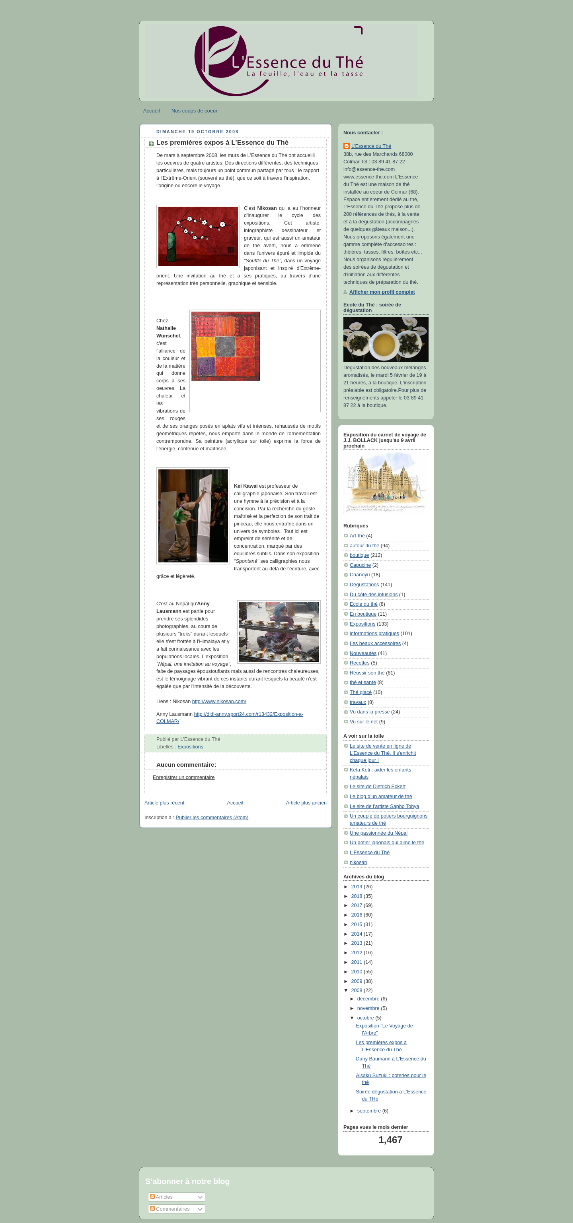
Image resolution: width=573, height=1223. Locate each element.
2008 (357, 990)
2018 (357, 896)
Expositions (190, 747)
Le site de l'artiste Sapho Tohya (384, 806)
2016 (357, 915)
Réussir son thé (367, 673)
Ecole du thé (364, 604)
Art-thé (357, 536)
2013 (357, 943)
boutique (359, 555)
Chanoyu (360, 575)
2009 (357, 981)
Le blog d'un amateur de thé (381, 796)
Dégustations (364, 584)
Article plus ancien (306, 803)
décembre (369, 999)
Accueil (151, 111)
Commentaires (170, 1209)
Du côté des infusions (374, 594)
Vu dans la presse (370, 712)
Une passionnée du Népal (378, 833)
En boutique (363, 614)
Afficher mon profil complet (382, 292)
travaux (358, 702)
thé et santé (363, 682)
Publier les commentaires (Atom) (212, 817)
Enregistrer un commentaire (184, 777)
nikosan (358, 862)
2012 (357, 953)
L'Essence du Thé (371, 146)
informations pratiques (374, 633)
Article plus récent (164, 803)
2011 (357, 962)
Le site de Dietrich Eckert (377, 786)
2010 (357, 972)
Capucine (360, 565)
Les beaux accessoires (375, 643)
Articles (161, 1197)
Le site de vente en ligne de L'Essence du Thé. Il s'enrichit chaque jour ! (383, 753)
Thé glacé (361, 692)
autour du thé (364, 546)
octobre (366, 1018)
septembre (369, 1111)
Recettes (360, 663)
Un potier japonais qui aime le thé (387, 842)
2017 (357, 905)
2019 (357, 887)
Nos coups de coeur (195, 111)
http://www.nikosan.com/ (219, 701)
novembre (369, 1008)
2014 (357, 934)
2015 (357, 924)
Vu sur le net (364, 722)
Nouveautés (363, 653)
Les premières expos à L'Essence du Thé (222, 142)
